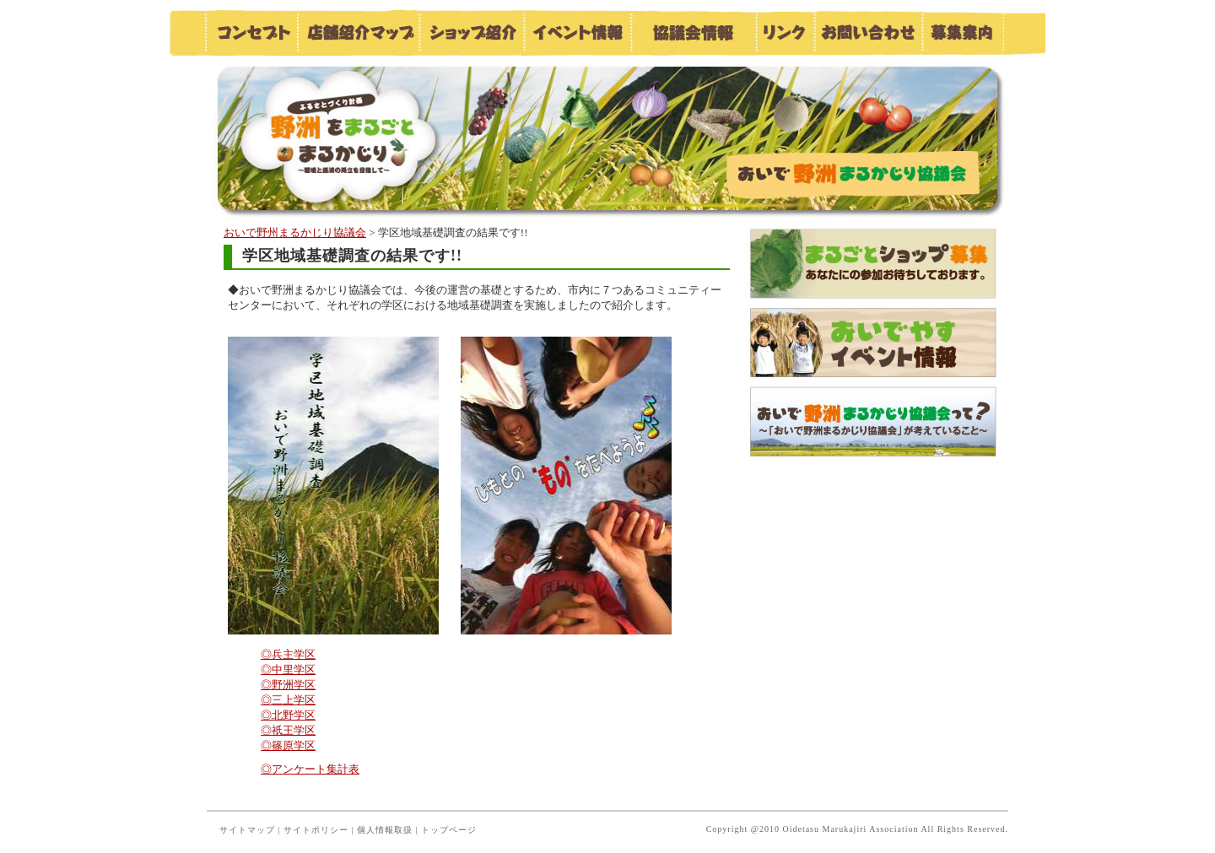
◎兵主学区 (288, 654)
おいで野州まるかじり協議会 (295, 232)
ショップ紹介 (471, 32)
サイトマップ (247, 829)
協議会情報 (692, 32)
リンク (784, 32)
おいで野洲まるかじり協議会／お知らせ (358, 136)
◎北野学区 (288, 715)
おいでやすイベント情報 (873, 343)
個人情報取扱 (385, 829)
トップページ (449, 829)
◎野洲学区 (288, 684)
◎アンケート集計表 (310, 769)
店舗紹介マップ (357, 32)
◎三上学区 (288, 700)
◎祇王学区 (288, 730)
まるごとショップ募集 (873, 264)
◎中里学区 (288, 669)
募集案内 (962, 32)
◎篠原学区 (288, 745)
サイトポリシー (316, 829)
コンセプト (250, 32)
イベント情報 (576, 32)
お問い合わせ (867, 32)
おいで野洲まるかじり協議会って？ (873, 421)
